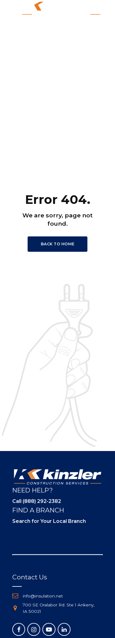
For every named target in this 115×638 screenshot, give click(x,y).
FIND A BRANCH (38, 510)
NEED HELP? (32, 490)
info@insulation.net (43, 595)
